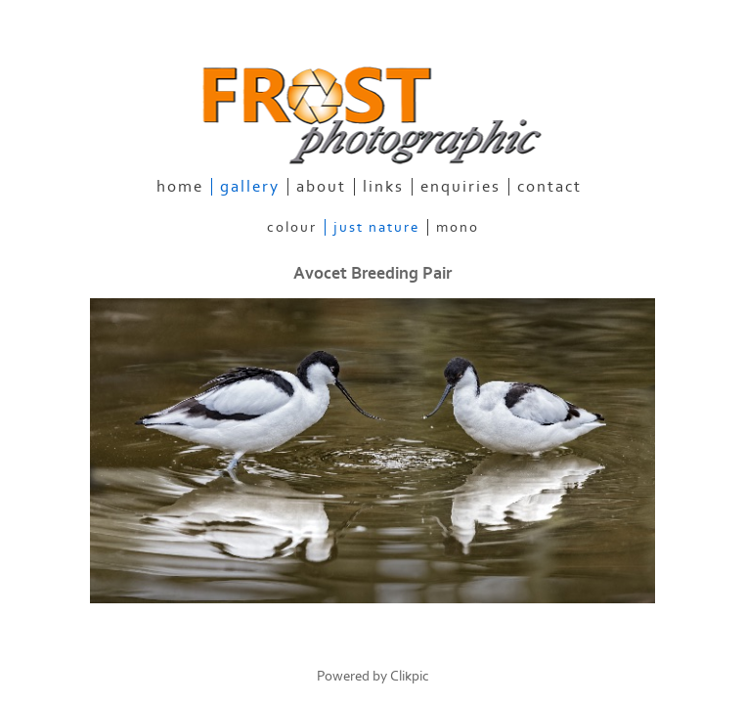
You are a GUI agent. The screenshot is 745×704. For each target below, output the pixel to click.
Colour (292, 227)
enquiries (460, 187)
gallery (250, 187)
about (321, 187)
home (179, 187)
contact (549, 187)
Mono (457, 227)
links (383, 187)
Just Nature (376, 227)
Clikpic (409, 676)
